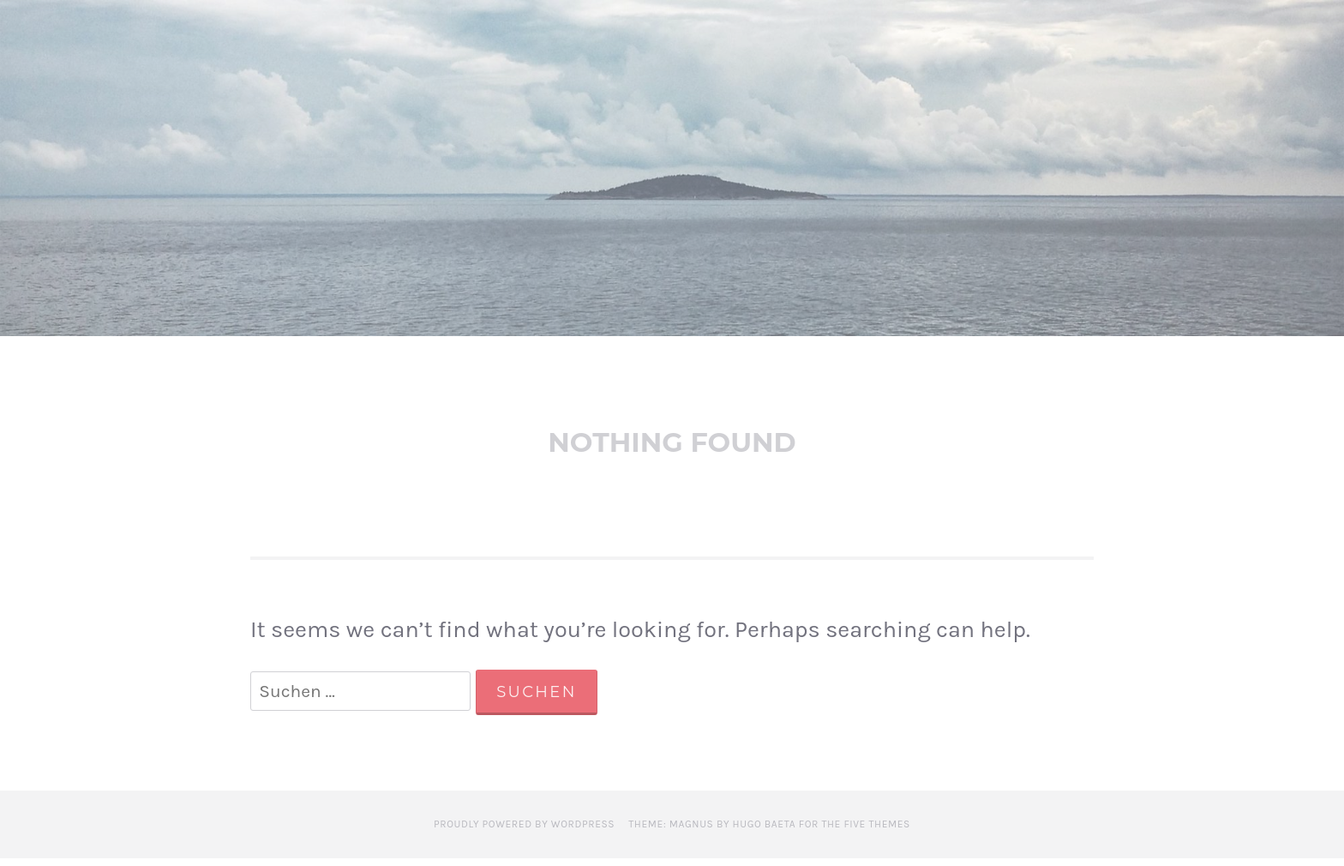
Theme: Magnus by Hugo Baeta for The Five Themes (769, 832)
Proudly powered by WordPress (524, 832)
